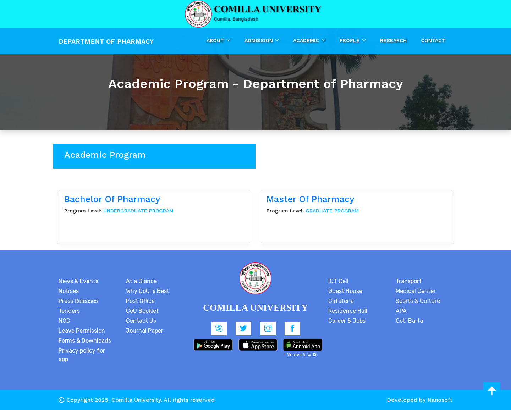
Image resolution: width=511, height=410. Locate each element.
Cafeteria (341, 301)
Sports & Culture (418, 301)
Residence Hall (347, 311)
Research (393, 40)
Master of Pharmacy (310, 199)
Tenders (69, 311)
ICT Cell (338, 281)
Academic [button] (306, 40)
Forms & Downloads (85, 340)
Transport (409, 281)
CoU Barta (409, 320)
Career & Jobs (347, 320)
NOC (64, 320)
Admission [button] (259, 40)
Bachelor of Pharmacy (112, 199)
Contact (433, 40)
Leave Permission (82, 330)
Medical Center (416, 291)
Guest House (345, 291)
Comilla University (136, 400)
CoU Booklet (142, 311)
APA (401, 311)
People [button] (350, 40)
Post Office (140, 301)
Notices (69, 291)
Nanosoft (439, 400)
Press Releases (78, 301)
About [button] (216, 40)
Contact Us (141, 320)
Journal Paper (144, 330)
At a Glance (141, 281)
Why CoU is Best (147, 291)
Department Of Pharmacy (106, 41)
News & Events (78, 281)
